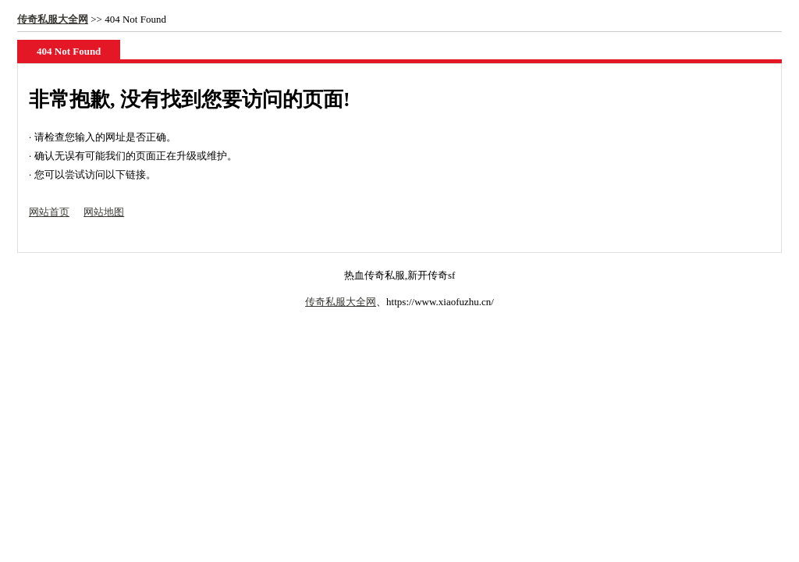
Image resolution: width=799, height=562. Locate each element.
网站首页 (49, 212)
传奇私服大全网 (52, 19)
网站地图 (103, 212)
